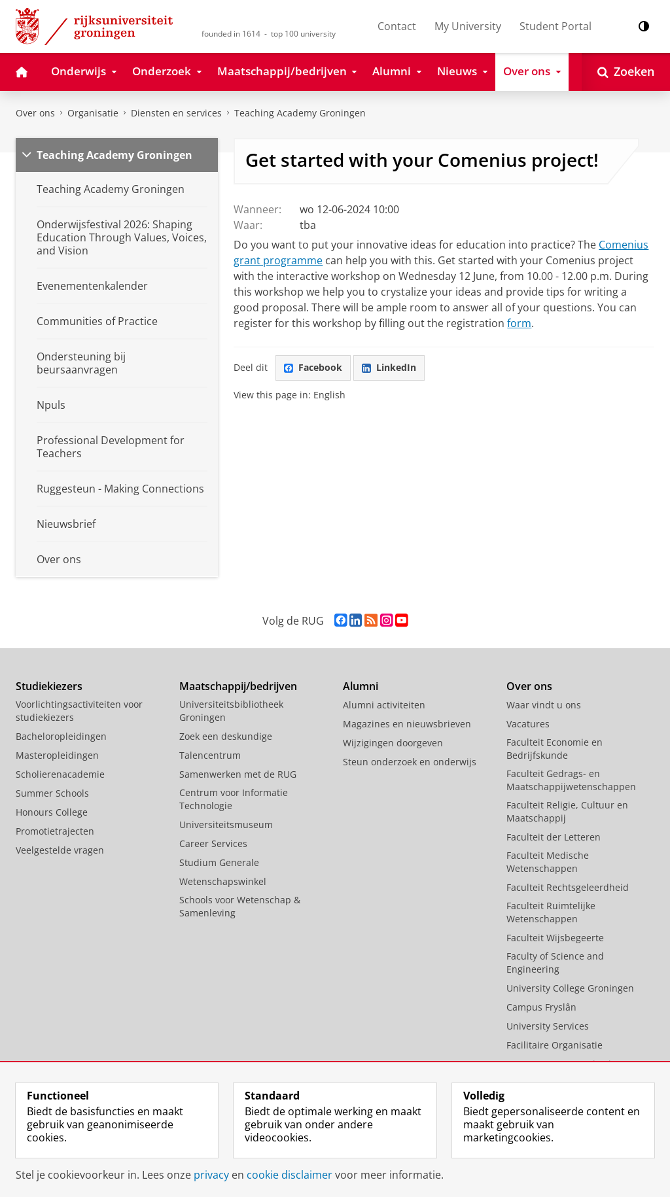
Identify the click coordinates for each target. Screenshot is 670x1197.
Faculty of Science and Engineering (555, 962)
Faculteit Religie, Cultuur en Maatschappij (567, 811)
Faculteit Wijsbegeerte (555, 937)
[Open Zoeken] (626, 72)
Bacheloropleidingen (61, 736)
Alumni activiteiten (384, 705)
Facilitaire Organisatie (554, 1045)
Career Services (213, 843)
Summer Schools (52, 793)
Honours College (52, 812)
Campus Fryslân (541, 1007)
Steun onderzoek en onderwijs (409, 761)
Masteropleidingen (57, 755)
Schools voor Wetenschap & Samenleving (239, 906)
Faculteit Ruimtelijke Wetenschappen (550, 912)
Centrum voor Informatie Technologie (233, 799)
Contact (397, 26)
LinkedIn (389, 367)
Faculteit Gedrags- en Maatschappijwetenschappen (571, 780)
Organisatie (92, 113)
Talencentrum (210, 755)
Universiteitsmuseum (226, 824)
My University (467, 26)
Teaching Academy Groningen (300, 113)
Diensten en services (176, 113)
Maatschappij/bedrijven (238, 686)
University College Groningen (570, 988)
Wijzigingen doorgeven (393, 743)
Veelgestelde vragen (60, 850)
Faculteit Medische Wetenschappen (547, 862)
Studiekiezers (49, 686)
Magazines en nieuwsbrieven (407, 724)
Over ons (35, 113)
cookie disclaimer (289, 1175)
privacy (211, 1175)
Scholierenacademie (60, 774)
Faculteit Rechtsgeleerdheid (567, 887)
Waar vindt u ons (543, 705)
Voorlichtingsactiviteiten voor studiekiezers (79, 710)
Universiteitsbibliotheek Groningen (231, 710)
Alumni (360, 686)
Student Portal (555, 26)
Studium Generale (219, 862)
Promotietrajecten (55, 831)
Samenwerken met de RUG (237, 774)
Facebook (313, 367)
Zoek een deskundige (225, 736)
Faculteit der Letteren (553, 837)
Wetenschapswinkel (222, 881)
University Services (547, 1026)
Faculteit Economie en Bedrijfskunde (554, 748)
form (519, 323)
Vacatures (528, 724)
